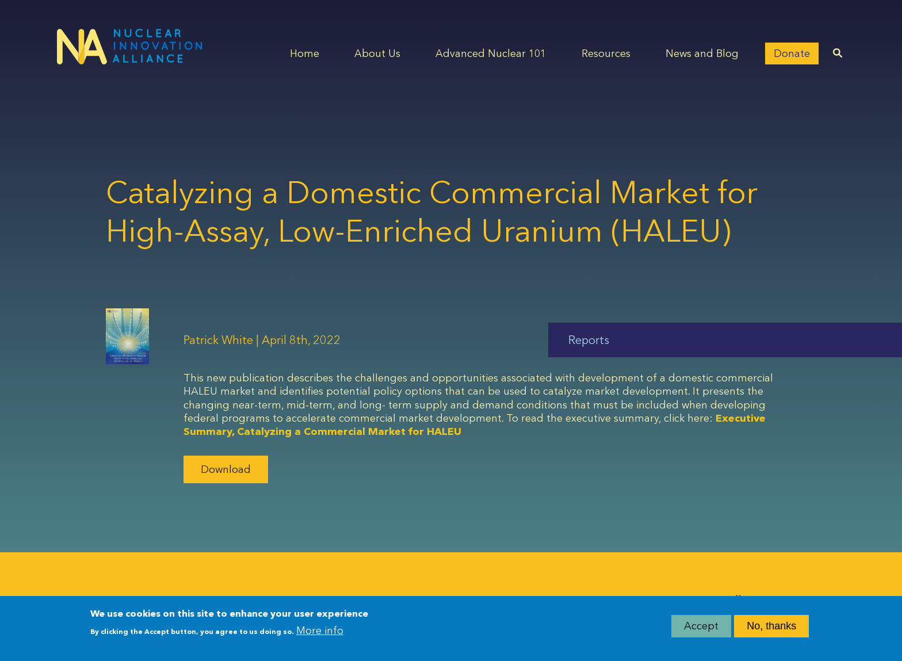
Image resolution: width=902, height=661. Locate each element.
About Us (377, 53)
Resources (606, 53)
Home (304, 53)
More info (319, 631)
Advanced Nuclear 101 (490, 53)
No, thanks (771, 626)
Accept (701, 626)
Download (226, 469)
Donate (792, 53)
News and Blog (702, 53)
